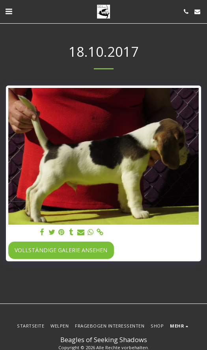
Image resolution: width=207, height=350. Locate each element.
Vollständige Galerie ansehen (61, 250)
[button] (8, 11)
